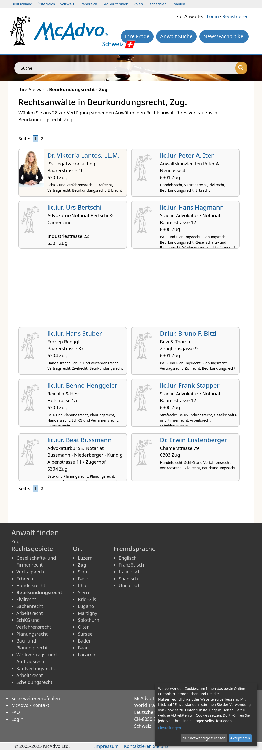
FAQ (15, 712)
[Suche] (241, 68)
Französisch (131, 565)
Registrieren (235, 16)
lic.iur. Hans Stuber (74, 333)
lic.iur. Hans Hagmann (192, 207)
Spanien (178, 4)
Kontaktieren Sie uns (146, 746)
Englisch (128, 558)
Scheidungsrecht (34, 682)
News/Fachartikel (224, 36)
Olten (84, 627)
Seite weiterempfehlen (35, 698)
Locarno (86, 654)
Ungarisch (130, 585)
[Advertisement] (131, 289)
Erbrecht (25, 578)
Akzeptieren (240, 738)
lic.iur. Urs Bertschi (74, 207)
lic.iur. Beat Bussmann (79, 440)
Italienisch (130, 572)
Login (213, 16)
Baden (85, 641)
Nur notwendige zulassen (204, 738)
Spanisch (128, 578)
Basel (83, 578)
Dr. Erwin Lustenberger (193, 440)
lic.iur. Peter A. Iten (187, 155)
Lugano (86, 606)
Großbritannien (115, 4)
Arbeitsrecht (29, 613)
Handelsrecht (30, 585)
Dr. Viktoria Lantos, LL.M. (83, 155)
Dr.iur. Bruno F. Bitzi (188, 333)
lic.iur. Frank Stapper (189, 385)
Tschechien (157, 4)
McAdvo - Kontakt (30, 705)
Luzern (85, 558)
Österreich (46, 4)
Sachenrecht (29, 606)
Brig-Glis (87, 599)
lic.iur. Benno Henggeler (82, 385)
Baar (83, 648)
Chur (83, 585)
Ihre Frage (137, 36)
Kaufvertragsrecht (35, 668)
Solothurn (88, 620)
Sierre (84, 592)
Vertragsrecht (31, 572)
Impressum (106, 746)
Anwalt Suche (176, 36)
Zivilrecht (26, 599)
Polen (138, 4)
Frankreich (88, 4)
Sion (82, 572)
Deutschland (21, 4)
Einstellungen (169, 727)
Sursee (85, 634)
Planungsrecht (32, 634)
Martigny (87, 613)
